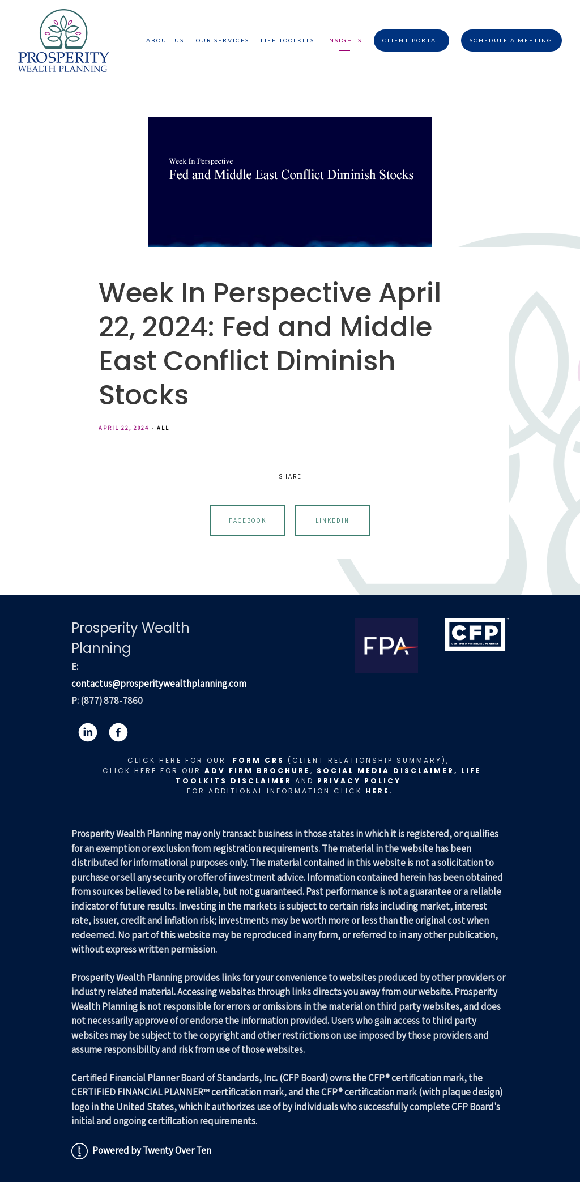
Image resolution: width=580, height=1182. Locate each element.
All (163, 428)
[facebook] (118, 732)
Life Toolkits (287, 40)
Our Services (222, 40)
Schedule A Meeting (511, 40)
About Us (165, 40)
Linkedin (332, 520)
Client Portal (411, 40)
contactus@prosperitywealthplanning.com (158, 683)
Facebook (247, 520)
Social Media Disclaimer (385, 770)
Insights (344, 40)
